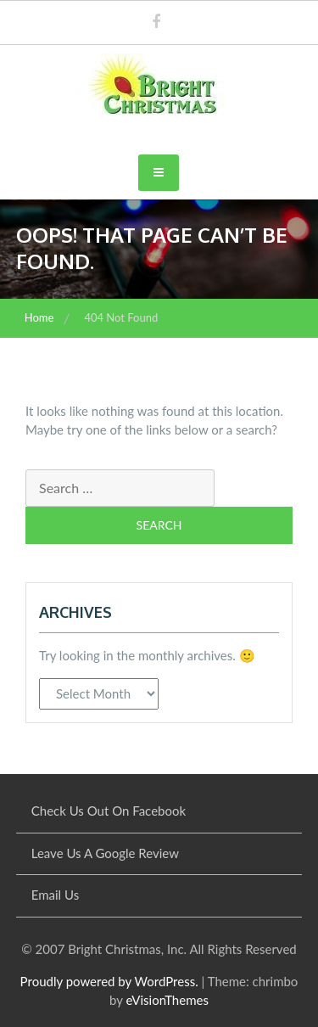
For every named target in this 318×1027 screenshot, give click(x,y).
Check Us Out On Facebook (108, 810)
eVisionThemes (167, 999)
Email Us (55, 894)
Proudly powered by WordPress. (109, 981)
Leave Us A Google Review (105, 853)
